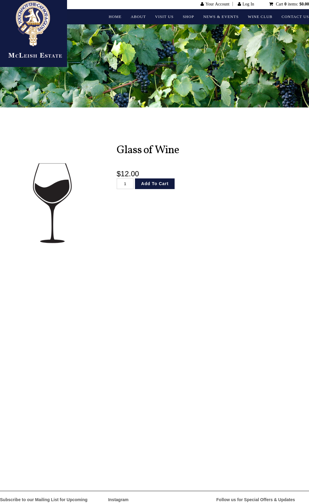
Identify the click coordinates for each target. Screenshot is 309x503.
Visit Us (164, 16)
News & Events (221, 16)
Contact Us (295, 16)
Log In (248, 4)
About (138, 16)
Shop (188, 16)
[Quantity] (125, 183)
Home (115, 16)
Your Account (217, 4)
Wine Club (260, 16)
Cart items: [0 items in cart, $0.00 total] (292, 4)
